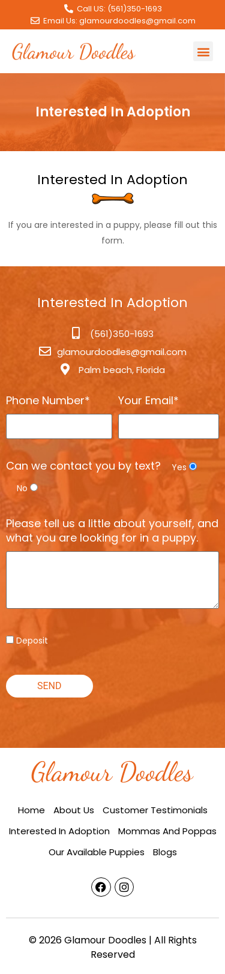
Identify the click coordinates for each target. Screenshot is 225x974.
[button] (203, 51)
